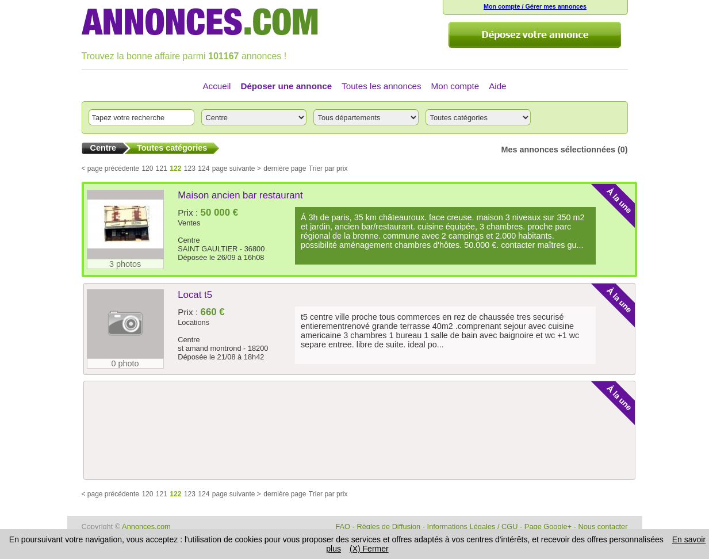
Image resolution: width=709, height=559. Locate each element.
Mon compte (455, 86)
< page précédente (110, 187)
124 (203, 187)
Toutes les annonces (381, 86)
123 (190, 187)
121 (161, 187)
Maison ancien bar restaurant (240, 214)
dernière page (284, 187)
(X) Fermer (369, 548)
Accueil (216, 86)
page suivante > (236, 187)
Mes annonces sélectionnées (558, 168)
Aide (497, 86)
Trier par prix (328, 187)
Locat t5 (195, 313)
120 (147, 187)
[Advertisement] (357, 479)
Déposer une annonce (286, 86)
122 (175, 187)
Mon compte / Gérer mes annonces (535, 6)
